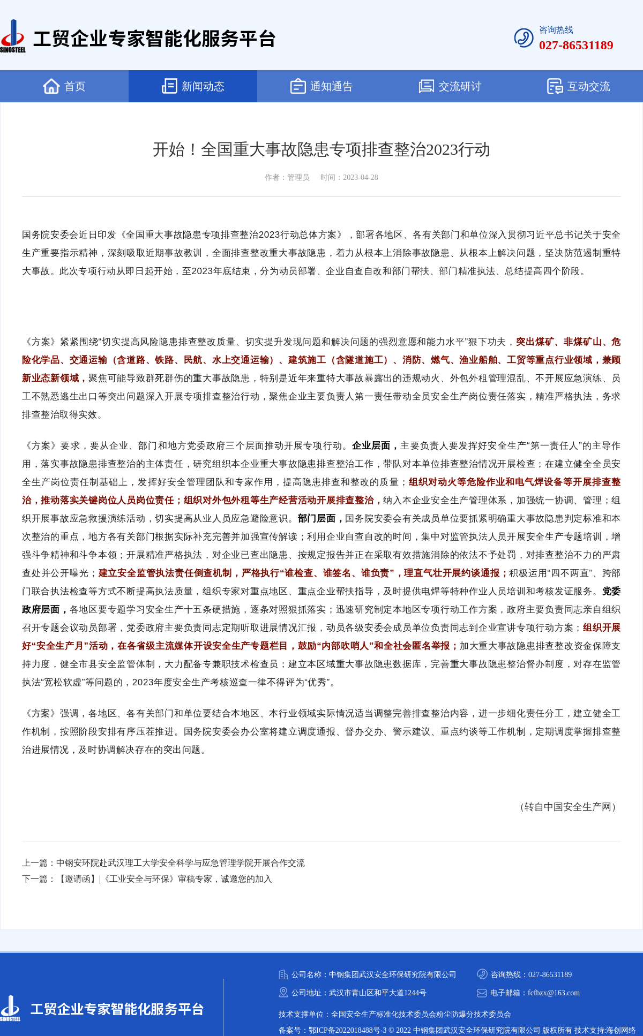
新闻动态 (193, 86)
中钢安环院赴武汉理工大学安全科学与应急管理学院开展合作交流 (180, 862)
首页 (64, 86)
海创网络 (621, 1030)
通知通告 (321, 86)
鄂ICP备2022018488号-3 (347, 1030)
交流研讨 (450, 86)
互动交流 (578, 86)
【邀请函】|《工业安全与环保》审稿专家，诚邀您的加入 (164, 878)
